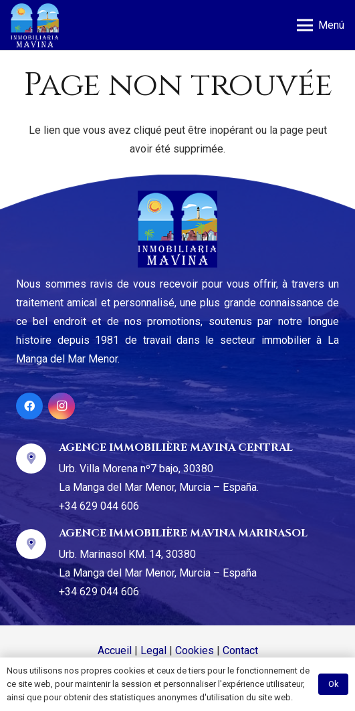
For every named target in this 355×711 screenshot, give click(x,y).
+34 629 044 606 (99, 506)
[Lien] (35, 25)
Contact (240, 650)
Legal (153, 650)
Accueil (115, 650)
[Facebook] (29, 406)
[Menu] (320, 25)
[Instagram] (61, 406)
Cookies (194, 650)
